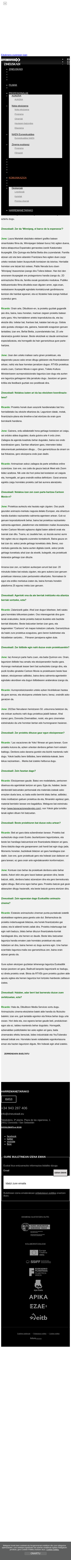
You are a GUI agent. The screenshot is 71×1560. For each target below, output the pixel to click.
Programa (19, 114)
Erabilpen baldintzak (23, 1333)
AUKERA (16, 96)
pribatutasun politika (45, 1193)
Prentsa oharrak (22, 201)
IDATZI (8, 1099)
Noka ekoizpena (20, 106)
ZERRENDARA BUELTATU (15, 1054)
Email (6, 1170)
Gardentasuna (19, 79)
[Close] (5, 3)
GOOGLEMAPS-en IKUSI (11, 1127)
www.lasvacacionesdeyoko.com (24, 808)
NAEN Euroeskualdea (23, 134)
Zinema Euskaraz (21, 87)
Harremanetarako (21, 210)
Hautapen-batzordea (24, 123)
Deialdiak (16, 172)
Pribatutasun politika (39, 1333)
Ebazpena (19, 128)
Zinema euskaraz (20, 144)
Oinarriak (19, 119)
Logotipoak (20, 192)
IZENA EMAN (60, 1173)
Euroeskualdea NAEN (24, 138)
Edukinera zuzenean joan (14, 55)
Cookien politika (54, 1333)
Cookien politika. (52, 1550)
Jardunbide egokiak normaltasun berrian (32, 169)
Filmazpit (19, 153)
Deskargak (17, 188)
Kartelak (18, 196)
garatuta (36, 1338)
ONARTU (35, 1553)
